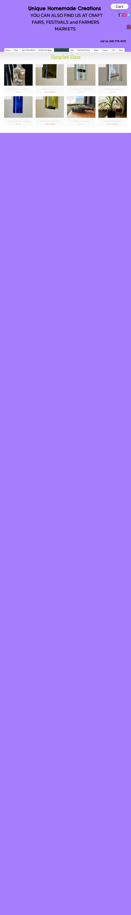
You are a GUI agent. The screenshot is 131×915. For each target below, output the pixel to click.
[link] (119, 11)
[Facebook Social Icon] (120, 15)
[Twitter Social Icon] (128, 15)
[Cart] (120, 6)
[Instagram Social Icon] (124, 15)
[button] (128, 26)
